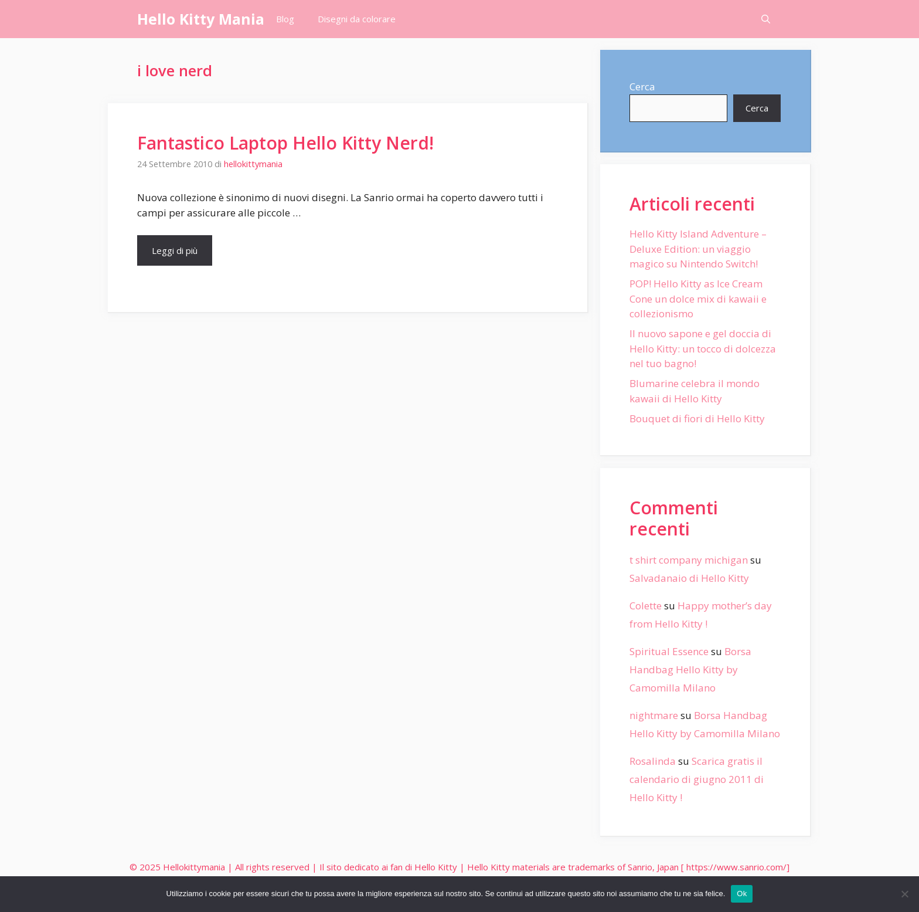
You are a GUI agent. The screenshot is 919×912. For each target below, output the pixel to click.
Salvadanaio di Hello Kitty (689, 578)
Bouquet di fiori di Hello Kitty (697, 418)
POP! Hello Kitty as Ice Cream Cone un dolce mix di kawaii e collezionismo (698, 298)
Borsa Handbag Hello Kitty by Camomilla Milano (690, 669)
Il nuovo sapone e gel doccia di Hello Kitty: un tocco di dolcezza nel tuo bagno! (702, 348)
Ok (742, 893)
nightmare (653, 715)
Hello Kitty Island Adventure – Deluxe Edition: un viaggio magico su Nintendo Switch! (698, 248)
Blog (285, 19)
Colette (645, 605)
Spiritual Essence (669, 651)
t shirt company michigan (688, 560)
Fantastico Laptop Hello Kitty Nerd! (285, 143)
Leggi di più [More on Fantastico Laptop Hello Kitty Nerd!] (175, 250)
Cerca (642, 86)
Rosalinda (652, 761)
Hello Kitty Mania (200, 19)
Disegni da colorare (357, 19)
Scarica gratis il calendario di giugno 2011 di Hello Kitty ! (696, 778)
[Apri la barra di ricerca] (766, 19)
